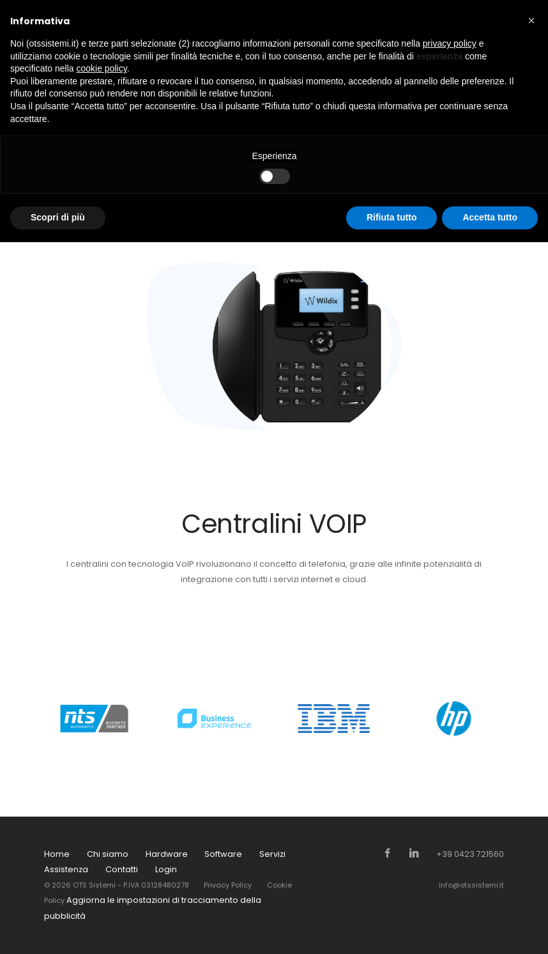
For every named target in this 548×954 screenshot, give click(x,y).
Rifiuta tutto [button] (392, 217)
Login (166, 869)
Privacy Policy (228, 885)
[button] (531, 20)
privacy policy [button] (449, 43)
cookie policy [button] (102, 68)
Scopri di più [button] (58, 217)
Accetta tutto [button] (489, 217)
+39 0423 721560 (470, 854)
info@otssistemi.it (471, 885)
